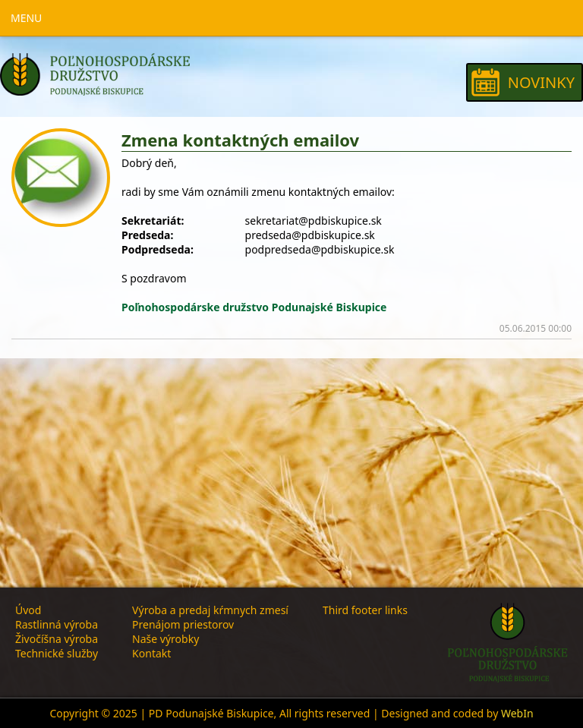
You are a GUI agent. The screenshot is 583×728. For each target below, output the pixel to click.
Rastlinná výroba (56, 624)
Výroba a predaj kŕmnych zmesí (210, 610)
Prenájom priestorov (183, 624)
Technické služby (56, 653)
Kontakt (151, 653)
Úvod (28, 610)
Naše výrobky (165, 639)
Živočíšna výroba (56, 639)
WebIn (517, 713)
